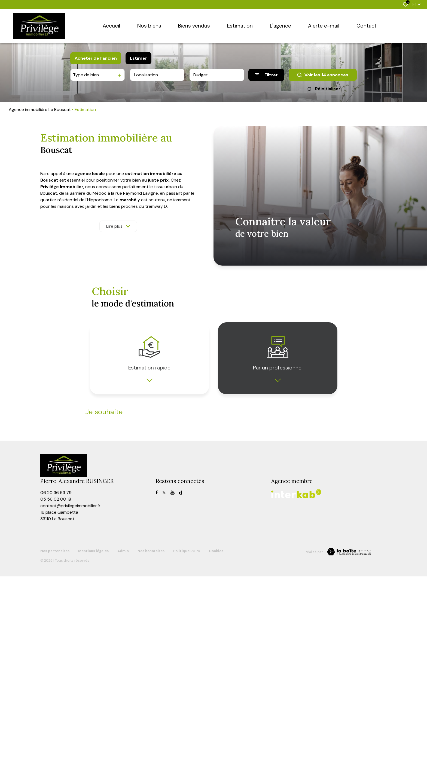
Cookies (216, 753)
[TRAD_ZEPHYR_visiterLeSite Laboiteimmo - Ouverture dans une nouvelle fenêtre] (349, 754)
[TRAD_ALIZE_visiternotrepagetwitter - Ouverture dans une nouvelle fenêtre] (164, 695)
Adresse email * (229, 532)
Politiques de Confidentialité (152, 617)
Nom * (90, 505)
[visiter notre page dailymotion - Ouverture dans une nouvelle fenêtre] (180, 695)
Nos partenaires (54, 753)
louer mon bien (160, 425)
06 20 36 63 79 (56, 695)
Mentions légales (93, 753)
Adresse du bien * (231, 441)
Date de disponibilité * (103, 468)
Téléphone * (95, 532)
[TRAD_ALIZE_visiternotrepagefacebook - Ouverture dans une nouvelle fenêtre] (157, 695)
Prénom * (223, 505)
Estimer (138, 58)
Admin (123, 753)
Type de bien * (97, 441)
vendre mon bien (112, 425)
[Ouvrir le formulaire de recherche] (266, 75)
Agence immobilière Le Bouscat (40, 109)
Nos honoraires (151, 753)
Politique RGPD (186, 753)
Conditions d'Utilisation (193, 617)
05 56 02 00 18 (55, 702)
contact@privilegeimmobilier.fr (70, 708)
